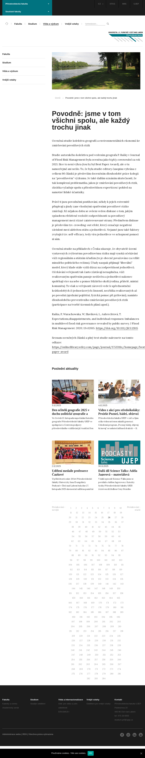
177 (92, 607)
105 (78, 564)
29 (70, 522)
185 (92, 612)
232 (119, 640)
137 (77, 584)
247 (73, 655)
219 (73, 636)
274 (119, 669)
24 (96, 517)
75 (102, 546)
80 (76, 550)
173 (122, 602)
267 (119, 664)
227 (81, 640)
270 (89, 669)
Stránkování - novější (58, 508)
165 (118, 598)
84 (102, 550)
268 (73, 669)
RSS (25, 734)
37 (122, 522)
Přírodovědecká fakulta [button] (27, 4)
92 (99, 555)
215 (99, 631)
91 (93, 555)
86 (116, 550)
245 (111, 650)
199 (88, 621)
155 (99, 593)
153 (84, 593)
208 (104, 626)
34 (102, 522)
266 (111, 664)
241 (80, 650)
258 (103, 659)
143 (122, 584)
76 (109, 546)
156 (107, 593)
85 (109, 550)
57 (93, 536)
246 (119, 650)
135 (121, 579)
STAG (112, 4)
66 (99, 541)
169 (92, 602)
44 (112, 527)
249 (89, 655)
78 (122, 546)
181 (122, 607)
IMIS (124, 4)
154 (92, 593)
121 (77, 574)
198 (80, 621)
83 (96, 550)
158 (121, 593)
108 (100, 564)
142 (114, 584)
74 (96, 546)
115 (92, 569)
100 (98, 560)
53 (119, 531)
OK (90, 753)
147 (96, 588)
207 (96, 626)
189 (121, 612)
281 (119, 673)
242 (88, 650)
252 (111, 655)
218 (121, 631)
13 (83, 512)
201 (103, 621)
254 (73, 659)
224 (111, 636)
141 (107, 584)
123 (92, 574)
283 (96, 678)
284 (103, 678)
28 (122, 517)
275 (73, 673)
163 (103, 598)
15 (96, 512)
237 (103, 645)
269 (81, 669)
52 (113, 531)
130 (85, 579)
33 (96, 522)
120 (70, 574)
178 (99, 607)
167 (77, 602)
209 (112, 626)
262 (80, 664)
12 (77, 512)
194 (103, 617)
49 (93, 531)
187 (107, 612)
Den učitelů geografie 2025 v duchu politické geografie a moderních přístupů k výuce (70, 413)
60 (113, 536)
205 (80, 626)
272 (103, 669)
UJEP (136, 4)
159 (73, 598)
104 (70, 564)
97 (78, 560)
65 (92, 541)
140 (99, 584)
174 (70, 607)
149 (111, 588)
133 (106, 579)
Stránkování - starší (133, 508)
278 (96, 673)
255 (80, 659)
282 (88, 678)
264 (96, 664)
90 (86, 555)
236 (96, 645)
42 (99, 527)
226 (73, 640)
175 (77, 607)
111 (122, 564)
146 (88, 588)
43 (106, 527)
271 (96, 669)
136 (70, 584)
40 (86, 527)
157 (114, 593)
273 (111, 669)
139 (92, 584)
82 (89, 550)
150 (118, 588)
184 (85, 612)
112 (71, 569)
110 (115, 564)
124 (99, 574)
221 (88, 636)
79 (70, 550)
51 (106, 531)
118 (113, 569)
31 (83, 522)
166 (70, 602)
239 (119, 645)
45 (119, 527)
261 (72, 664)
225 (119, 636)
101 (106, 560)
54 (73, 536)
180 (114, 607)
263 (88, 664)
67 (106, 541)
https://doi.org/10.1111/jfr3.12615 (117, 328)
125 (106, 574)
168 (85, 602)
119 (120, 569)
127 (121, 574)
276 (81, 673)
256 (88, 659)
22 (83, 517)
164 (111, 598)
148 (103, 588)
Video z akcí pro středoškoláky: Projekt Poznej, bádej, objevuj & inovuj (119, 413)
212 (77, 631)
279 (104, 673)
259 (111, 659)
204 (73, 626)
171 (107, 602)
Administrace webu (11, 734)
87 (122, 550)
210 (119, 626)
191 (81, 617)
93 (106, 555)
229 (96, 640)
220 (81, 636)
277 (88, 673)
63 (79, 541)
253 (119, 655)
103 (120, 560)
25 (102, 517)
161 (88, 598)
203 (119, 621)
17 (108, 512)
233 (73, 645)
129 (77, 579)
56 (86, 536)
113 (78, 569)
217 (114, 631)
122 (84, 574)
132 (99, 579)
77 (116, 546)
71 (76, 546)
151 (70, 593)
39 (79, 527)
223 (103, 636)
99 (91, 560)
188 (114, 612)
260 (119, 659)
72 (83, 546)
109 (108, 564)
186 (99, 612)
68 (113, 541)
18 (115, 512)
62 (72, 541)
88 (73, 555)
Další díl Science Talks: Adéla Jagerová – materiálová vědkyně (117, 474)
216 (107, 631)
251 (104, 655)
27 (116, 517)
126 (114, 574)
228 (88, 640)
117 (106, 569)
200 (96, 621)
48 (86, 531)
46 (73, 531)
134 (114, 579)
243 (96, 650)
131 (92, 579)
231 (111, 640)
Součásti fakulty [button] (27, 11)
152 (77, 593)
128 (70, 579)
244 (103, 650)
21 (76, 517)
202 (111, 621)
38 (73, 527)
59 (106, 536)
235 (88, 645)
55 (80, 536)
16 (102, 512)
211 (70, 631)
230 (104, 640)
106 (85, 564)
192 (88, 617)
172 (114, 602)
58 (99, 536)
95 (119, 555)
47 (80, 531)
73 (89, 546)
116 (99, 569)
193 (95, 617)
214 (92, 631)
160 (81, 598)
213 (84, 631)
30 (76, 522)
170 (100, 602)
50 (100, 531)
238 (111, 645)
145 (81, 588)
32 (89, 522)
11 (71, 512)
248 (81, 655)
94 (112, 555)
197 (73, 621)
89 (79, 555)
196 (118, 617)
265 (103, 664)
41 (93, 527)
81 (83, 550)
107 (93, 564)
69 (119, 541)
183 (77, 612)
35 (109, 522)
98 (84, 560)
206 (88, 626)
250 (96, 655)
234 (80, 645)
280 (111, 673)
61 (119, 536)
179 (107, 607)
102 (113, 560)
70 (70, 546)
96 (71, 560)
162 (96, 598)
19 (121, 512)
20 (70, 517)
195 (110, 617)
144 (73, 588)
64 (86, 541)
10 (121, 508)
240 (73, 650)
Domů (58, 98)
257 (96, 659)
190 (73, 617)
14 (90, 512)
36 (116, 522)
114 (85, 569)
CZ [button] (100, 4)
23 (89, 517)
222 (96, 636)
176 (85, 607)
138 (84, 584)
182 (70, 612)
